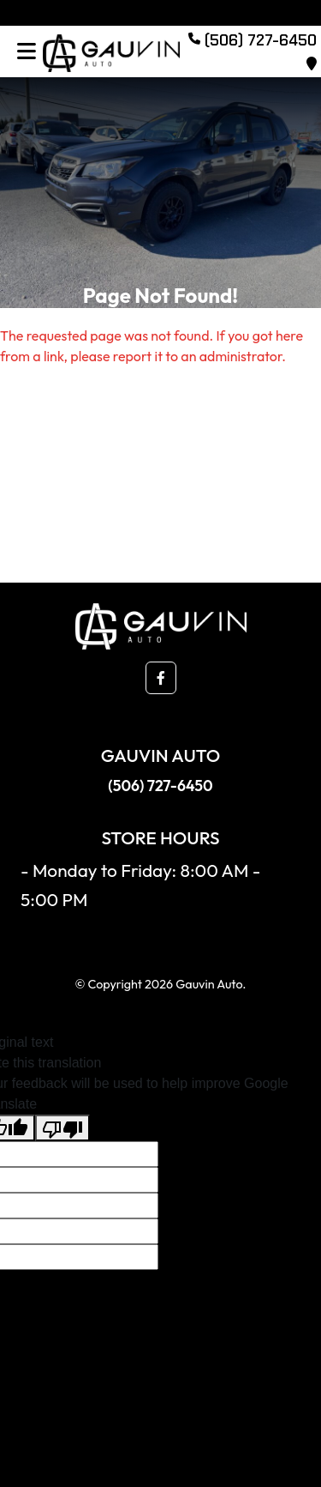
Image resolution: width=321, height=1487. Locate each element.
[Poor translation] (62, 1128)
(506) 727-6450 (160, 785)
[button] (161, 678)
